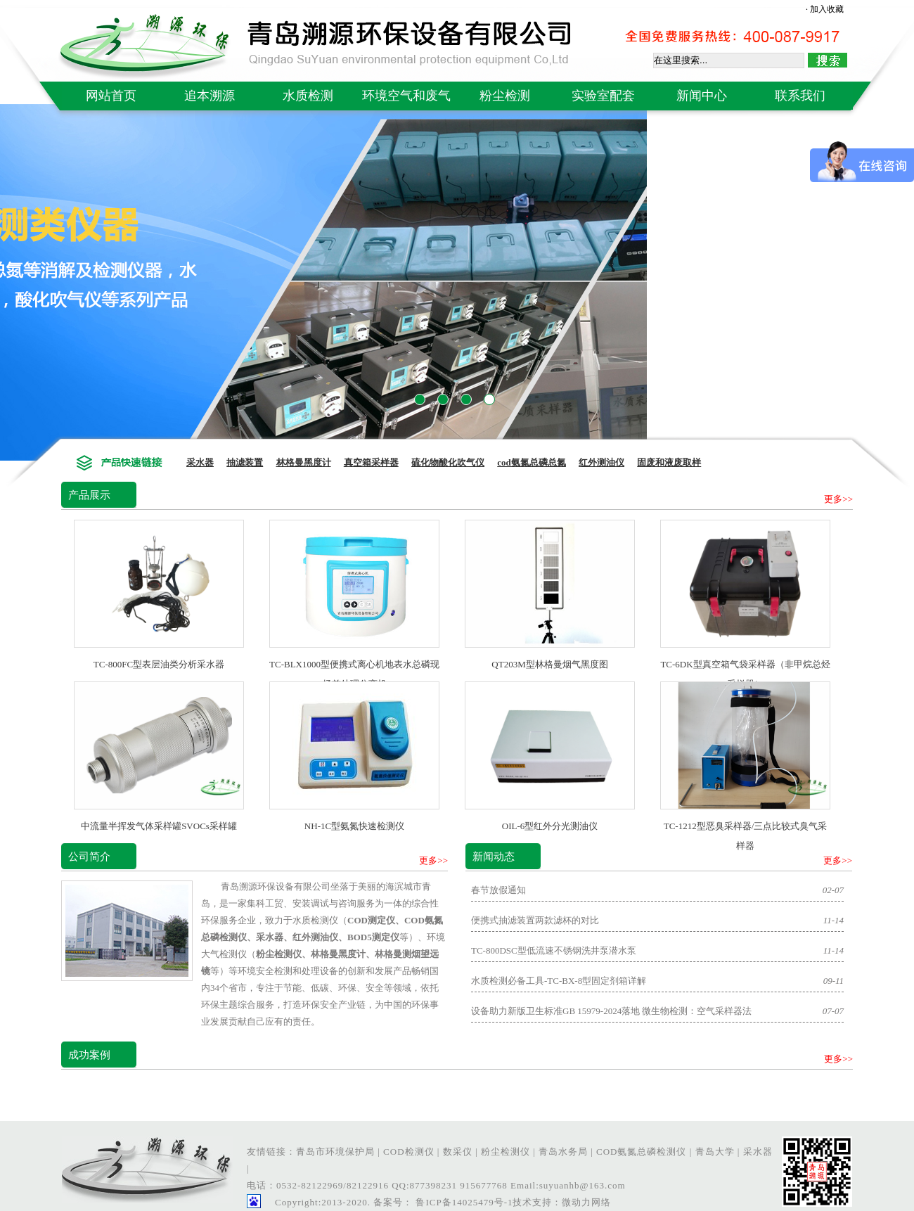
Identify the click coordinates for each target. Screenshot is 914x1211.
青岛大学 (715, 1151)
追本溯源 (209, 96)
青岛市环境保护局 (335, 1151)
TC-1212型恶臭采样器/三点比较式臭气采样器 (745, 826)
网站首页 (111, 96)
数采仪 (457, 1151)
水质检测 (308, 96)
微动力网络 (586, 1202)
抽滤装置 (244, 462)
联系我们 (800, 96)
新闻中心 (701, 96)
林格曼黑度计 (303, 462)
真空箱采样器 (371, 462)
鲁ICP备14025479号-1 (463, 1202)
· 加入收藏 (825, 9)
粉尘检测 (504, 96)
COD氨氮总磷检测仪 (641, 1151)
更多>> (838, 499)
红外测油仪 (601, 462)
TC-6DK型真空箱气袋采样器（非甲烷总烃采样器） (745, 664)
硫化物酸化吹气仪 (447, 462)
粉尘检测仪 (505, 1151)
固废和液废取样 (669, 462)
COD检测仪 (408, 1151)
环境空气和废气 (406, 96)
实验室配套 (603, 96)
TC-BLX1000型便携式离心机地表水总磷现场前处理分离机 (354, 664)
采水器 (200, 462)
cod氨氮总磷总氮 (531, 462)
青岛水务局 (563, 1151)
